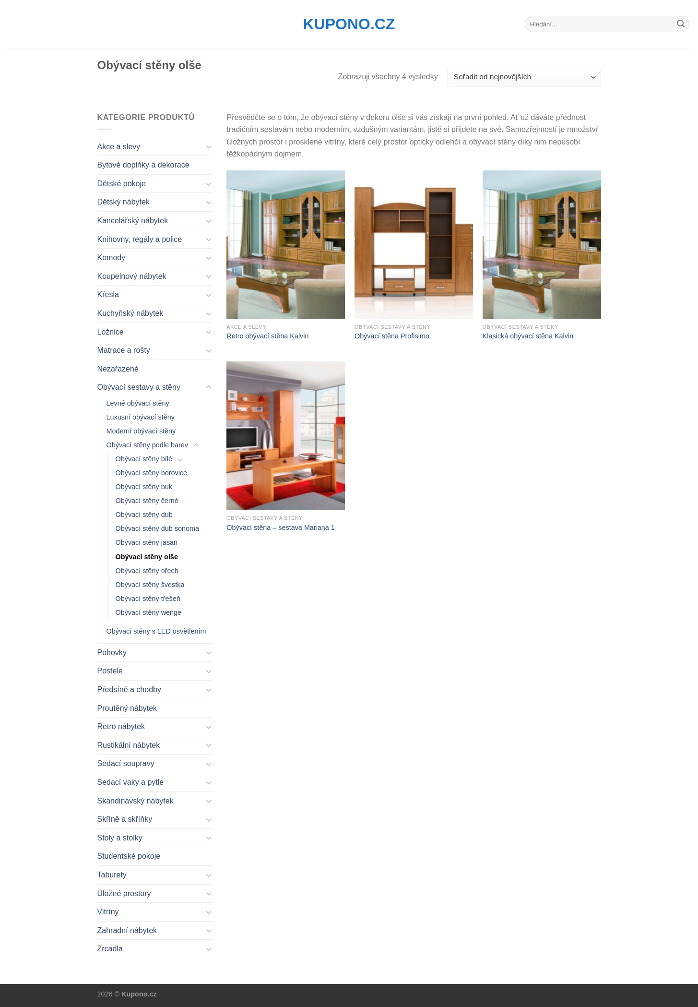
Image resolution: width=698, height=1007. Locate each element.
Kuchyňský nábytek (130, 313)
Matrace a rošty (123, 350)
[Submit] (681, 24)
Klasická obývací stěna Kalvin (528, 336)
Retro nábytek (121, 726)
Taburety (112, 875)
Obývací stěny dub (144, 514)
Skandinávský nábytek (135, 801)
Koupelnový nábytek (131, 276)
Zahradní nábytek (127, 930)
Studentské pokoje (129, 856)
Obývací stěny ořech (147, 571)
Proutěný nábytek (127, 708)
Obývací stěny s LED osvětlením (156, 631)
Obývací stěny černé (147, 500)
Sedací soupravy (125, 763)
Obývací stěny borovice (152, 473)
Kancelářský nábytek (132, 220)
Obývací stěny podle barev (147, 445)
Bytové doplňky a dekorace (143, 165)
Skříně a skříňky (125, 819)
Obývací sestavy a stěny (138, 387)
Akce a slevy (119, 147)
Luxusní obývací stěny (140, 417)
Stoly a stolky (119, 838)
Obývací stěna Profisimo (392, 336)
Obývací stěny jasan (147, 542)
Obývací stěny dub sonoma (157, 528)
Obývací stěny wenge (149, 612)
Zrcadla (110, 949)
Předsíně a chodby (129, 689)
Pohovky (112, 652)
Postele (110, 671)
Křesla (108, 294)
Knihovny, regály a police (139, 239)
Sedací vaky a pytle (130, 782)
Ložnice (110, 332)
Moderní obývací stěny (141, 431)
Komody (111, 257)
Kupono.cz (349, 24)
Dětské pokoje (121, 184)
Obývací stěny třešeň (148, 598)
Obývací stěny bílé (144, 459)
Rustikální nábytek (128, 745)
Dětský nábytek (123, 202)
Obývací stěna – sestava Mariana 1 (280, 527)
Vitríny (108, 912)
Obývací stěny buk (144, 487)
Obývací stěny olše (147, 557)
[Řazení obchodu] (524, 77)
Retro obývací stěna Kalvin (267, 336)
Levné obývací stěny (137, 403)
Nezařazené (118, 369)
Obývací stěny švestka (150, 584)
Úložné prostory (124, 893)
